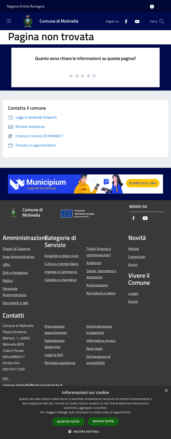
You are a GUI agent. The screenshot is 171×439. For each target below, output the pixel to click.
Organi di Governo (16, 248)
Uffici (6, 264)
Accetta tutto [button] (68, 421)
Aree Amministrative (18, 256)
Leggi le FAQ (54, 354)
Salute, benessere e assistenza (101, 274)
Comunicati (136, 256)
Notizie (133, 248)
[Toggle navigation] (9, 21)
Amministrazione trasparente (99, 329)
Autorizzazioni (97, 285)
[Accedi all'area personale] (152, 6)
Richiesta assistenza (60, 362)
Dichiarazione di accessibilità (98, 359)
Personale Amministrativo (14, 291)
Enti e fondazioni (15, 272)
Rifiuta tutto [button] (103, 421)
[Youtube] (135, 21)
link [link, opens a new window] (128, 412)
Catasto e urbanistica (61, 279)
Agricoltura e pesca (100, 293)
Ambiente (93, 262)
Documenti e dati (15, 302)
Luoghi (133, 293)
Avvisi (132, 264)
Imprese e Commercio (61, 271)
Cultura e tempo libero (61, 263)
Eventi (133, 301)
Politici (8, 280)
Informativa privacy (101, 340)
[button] (85, 431)
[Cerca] (161, 21)
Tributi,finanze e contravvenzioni (98, 251)
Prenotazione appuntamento (56, 329)
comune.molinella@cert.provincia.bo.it (33, 385)
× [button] (166, 390)
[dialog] (85, 412)
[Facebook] (124, 21)
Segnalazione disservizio (55, 343)
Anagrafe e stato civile (61, 255)
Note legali (94, 348)
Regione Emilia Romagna (25, 6)
